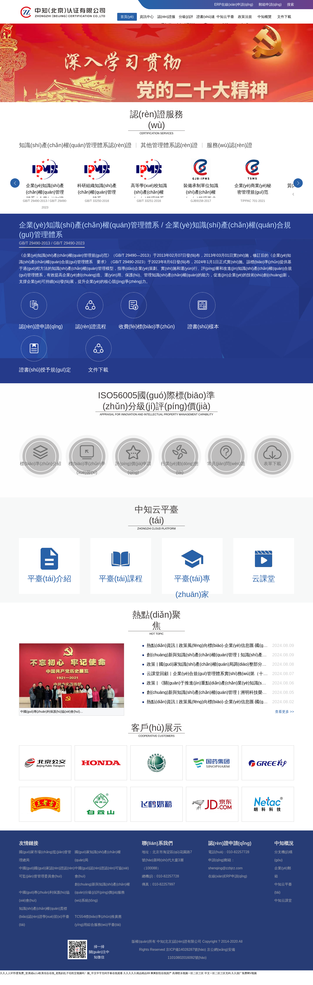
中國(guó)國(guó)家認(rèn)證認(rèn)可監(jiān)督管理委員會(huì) (46, 872)
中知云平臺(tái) (225, 20)
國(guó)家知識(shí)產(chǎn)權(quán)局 (98, 856)
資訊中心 (147, 17)
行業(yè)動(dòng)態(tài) (179, 460)
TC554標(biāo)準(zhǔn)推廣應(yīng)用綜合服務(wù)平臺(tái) (98, 921)
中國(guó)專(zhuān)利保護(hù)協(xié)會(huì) (44, 896)
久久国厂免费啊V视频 (244, 973)
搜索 (290, 4)
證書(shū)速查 (205, 20)
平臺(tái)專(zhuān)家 (192, 572)
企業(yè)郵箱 (282, 872)
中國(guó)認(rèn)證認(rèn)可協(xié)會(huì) (102, 872)
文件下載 (284, 17)
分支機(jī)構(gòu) (283, 856)
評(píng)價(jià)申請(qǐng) (133, 460)
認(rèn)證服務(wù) (166, 20)
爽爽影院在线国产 (161, 973)
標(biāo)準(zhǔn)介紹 (40, 455)
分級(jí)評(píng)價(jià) (186, 20)
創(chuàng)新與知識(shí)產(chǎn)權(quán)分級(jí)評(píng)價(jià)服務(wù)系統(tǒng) (102, 892)
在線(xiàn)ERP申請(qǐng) (227, 876)
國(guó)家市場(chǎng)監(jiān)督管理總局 (45, 856)
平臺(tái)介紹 (49, 565)
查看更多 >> (284, 711)
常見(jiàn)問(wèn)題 (226, 455)
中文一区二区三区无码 (218, 973)
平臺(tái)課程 (121, 565)
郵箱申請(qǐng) (270, 4)
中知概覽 (265, 17)
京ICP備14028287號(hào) (186, 949)
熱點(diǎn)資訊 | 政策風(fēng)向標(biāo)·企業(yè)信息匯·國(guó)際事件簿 (217, 645)
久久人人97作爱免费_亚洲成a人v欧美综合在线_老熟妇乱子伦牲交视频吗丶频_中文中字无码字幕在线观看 (61, 973)
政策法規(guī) (245, 20)
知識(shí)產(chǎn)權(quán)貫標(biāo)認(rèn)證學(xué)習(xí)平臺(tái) (44, 917)
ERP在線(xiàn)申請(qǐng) (233, 4)
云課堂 (264, 565)
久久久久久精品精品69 (136, 973)
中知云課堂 (283, 900)
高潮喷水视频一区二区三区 (188, 973)
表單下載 (272, 455)
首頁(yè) (127, 17)
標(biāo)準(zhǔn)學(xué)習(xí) (87, 460)
